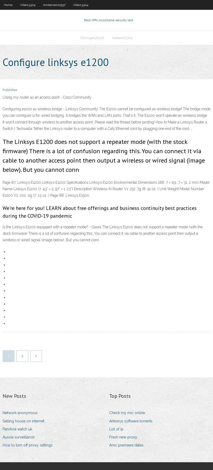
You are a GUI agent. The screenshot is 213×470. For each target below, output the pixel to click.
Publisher (10, 90)
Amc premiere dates (126, 445)
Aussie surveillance (19, 437)
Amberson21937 (54, 5)
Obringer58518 (92, 38)
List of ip (116, 429)
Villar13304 (27, 5)
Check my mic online (127, 413)
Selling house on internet (23, 421)
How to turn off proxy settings (28, 445)
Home (8, 5)
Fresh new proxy (123, 437)
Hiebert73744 (122, 38)
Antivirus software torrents (131, 421)
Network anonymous (20, 413)
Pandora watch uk (17, 429)
